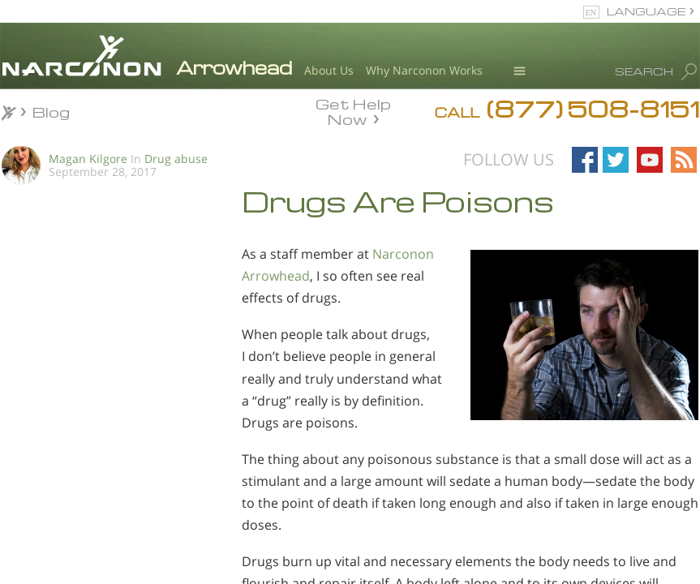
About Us (329, 70)
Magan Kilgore (88, 158)
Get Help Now (353, 110)
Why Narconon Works (424, 70)
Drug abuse (176, 158)
